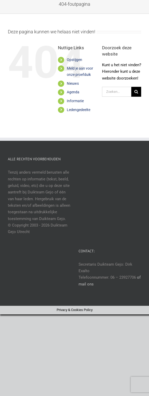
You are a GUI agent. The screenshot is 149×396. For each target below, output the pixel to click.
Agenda (73, 92)
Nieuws (73, 83)
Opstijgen (74, 60)
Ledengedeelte (78, 110)
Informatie (75, 101)
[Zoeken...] (116, 92)
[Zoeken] (136, 92)
